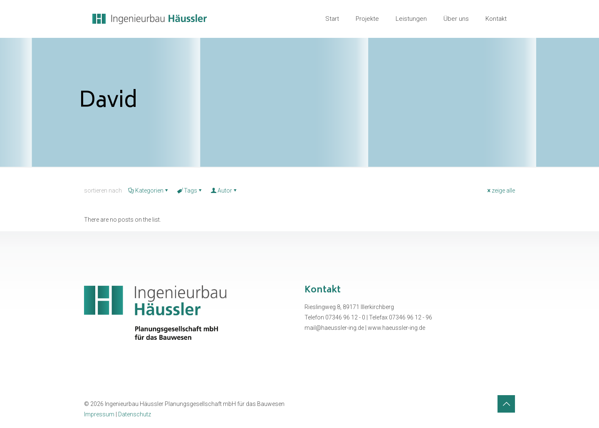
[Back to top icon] (506, 404)
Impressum (99, 414)
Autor (224, 190)
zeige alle (500, 190)
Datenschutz (134, 414)
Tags (190, 190)
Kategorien (148, 190)
